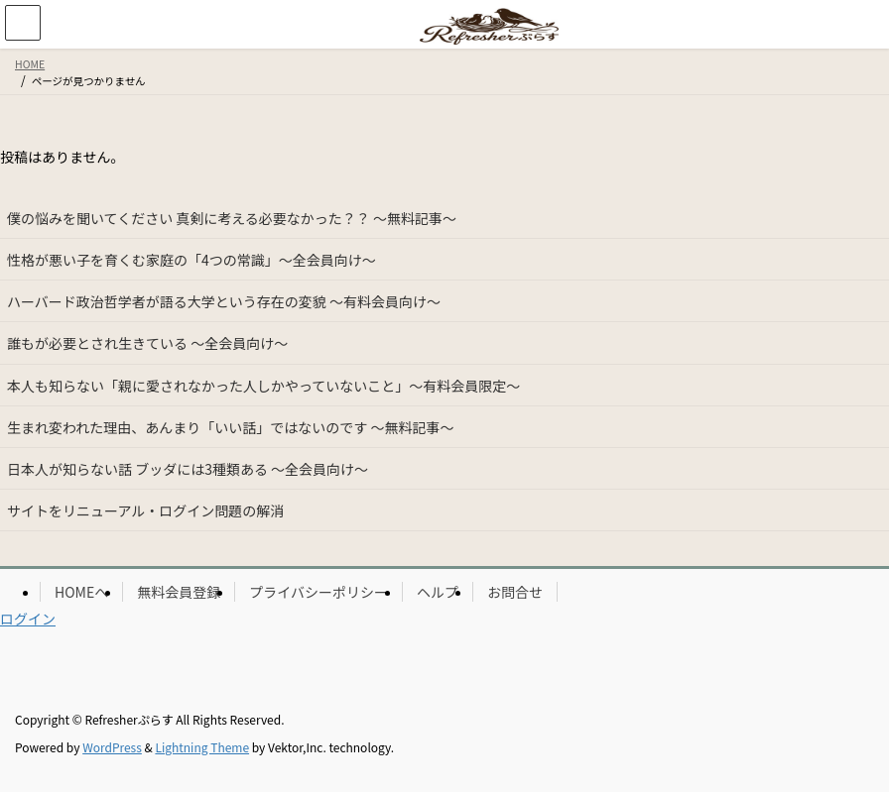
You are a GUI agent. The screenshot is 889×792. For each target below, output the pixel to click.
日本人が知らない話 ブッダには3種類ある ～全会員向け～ (187, 469)
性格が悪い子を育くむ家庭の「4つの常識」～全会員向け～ (191, 260)
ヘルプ (437, 592)
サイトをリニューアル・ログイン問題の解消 (145, 510)
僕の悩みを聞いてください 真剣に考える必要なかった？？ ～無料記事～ (231, 218)
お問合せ (515, 592)
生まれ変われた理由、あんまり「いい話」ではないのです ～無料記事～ (230, 427)
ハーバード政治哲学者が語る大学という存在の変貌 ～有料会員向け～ (224, 301)
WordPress (112, 746)
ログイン (28, 618)
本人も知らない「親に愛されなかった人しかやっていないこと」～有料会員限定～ (263, 386)
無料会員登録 (178, 592)
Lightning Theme (202, 746)
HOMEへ (81, 592)
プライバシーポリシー (318, 592)
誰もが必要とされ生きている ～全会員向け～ (147, 343)
